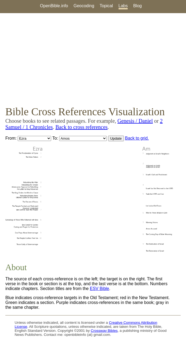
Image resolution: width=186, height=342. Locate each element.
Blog (137, 5)
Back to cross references (81, 127)
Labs (123, 5)
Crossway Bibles (104, 331)
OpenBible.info (54, 5)
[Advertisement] (93, 59)
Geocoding (84, 5)
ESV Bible (99, 288)
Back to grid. (137, 138)
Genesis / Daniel (135, 121)
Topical (106, 5)
